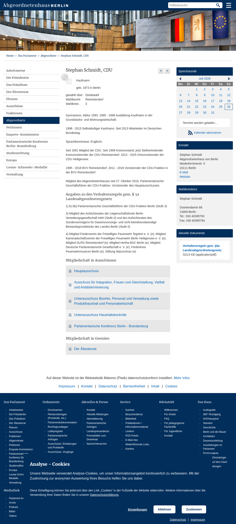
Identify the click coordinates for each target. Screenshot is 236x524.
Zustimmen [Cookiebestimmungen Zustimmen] (194, 509)
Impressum (198, 519)
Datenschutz (178, 519)
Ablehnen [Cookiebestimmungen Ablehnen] (164, 509)
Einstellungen (137, 509)
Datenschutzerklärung (104, 494)
